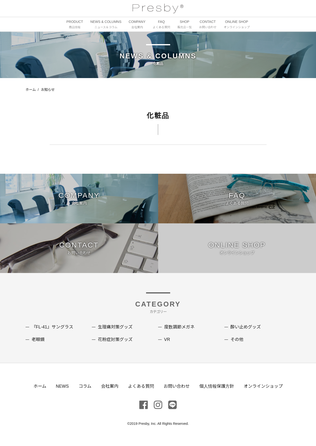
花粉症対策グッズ (115, 339)
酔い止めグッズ (245, 327)
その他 (236, 339)
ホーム (31, 90)
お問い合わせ (177, 386)
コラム (85, 386)
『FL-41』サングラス (52, 327)
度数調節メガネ (179, 327)
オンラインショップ (263, 386)
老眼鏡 (38, 339)
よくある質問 (141, 386)
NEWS (62, 386)
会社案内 (109, 386)
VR (167, 339)
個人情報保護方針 (216, 386)
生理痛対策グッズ (115, 327)
